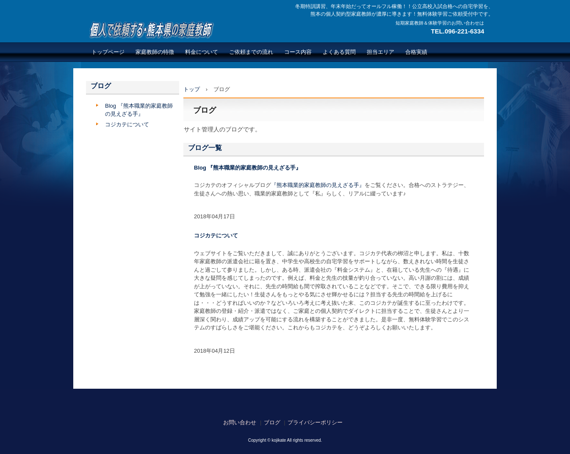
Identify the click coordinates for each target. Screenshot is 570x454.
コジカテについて (216, 235)
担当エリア (380, 52)
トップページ (108, 52)
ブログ (101, 85)
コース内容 (298, 52)
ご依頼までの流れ (251, 52)
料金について (201, 52)
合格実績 (416, 52)
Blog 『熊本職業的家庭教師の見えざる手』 (248, 167)
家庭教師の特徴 (155, 52)
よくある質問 (339, 52)
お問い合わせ (239, 422)
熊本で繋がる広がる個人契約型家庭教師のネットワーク (150, 29)
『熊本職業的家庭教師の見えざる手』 (318, 185)
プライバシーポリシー (315, 422)
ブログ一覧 (205, 147)
